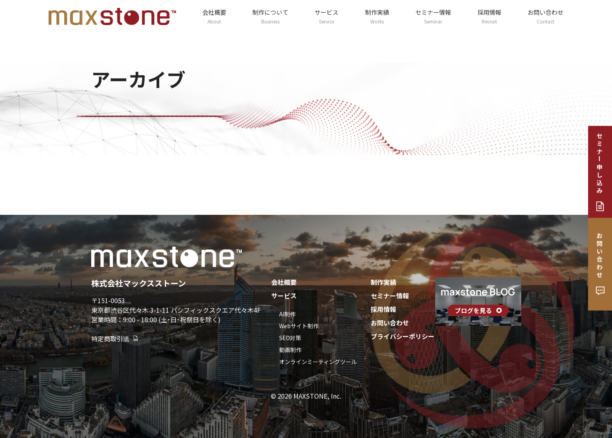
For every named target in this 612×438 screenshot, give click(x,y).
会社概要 (214, 16)
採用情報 (489, 16)
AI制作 (287, 314)
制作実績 (377, 16)
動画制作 (290, 350)
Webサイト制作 (299, 326)
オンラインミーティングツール (318, 362)
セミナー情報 (433, 16)
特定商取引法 (115, 338)
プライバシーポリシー (402, 336)
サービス (326, 16)
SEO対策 (290, 338)
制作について (270, 16)
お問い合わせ (545, 16)
